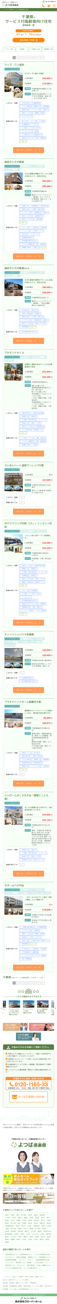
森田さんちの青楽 (14, 162)
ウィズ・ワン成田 (14, 64)
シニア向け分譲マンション (41, 1262)
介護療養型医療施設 (11, 1260)
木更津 (7, 1231)
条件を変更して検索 (27, 40)
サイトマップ (35, 1289)
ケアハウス (21, 1260)
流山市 (30, 1223)
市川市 (24, 1220)
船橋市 (18, 1220)
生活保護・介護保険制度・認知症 (12, 1286)
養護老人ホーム (32, 1257)
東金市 (44, 1228)
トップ (5, 9)
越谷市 (42, 1239)
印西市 (13, 1215)
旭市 (48, 1217)
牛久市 (25, 1228)
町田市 (31, 1236)
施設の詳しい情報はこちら (27, 150)
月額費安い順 (48, 49)
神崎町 (25, 1217)
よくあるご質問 (38, 1286)
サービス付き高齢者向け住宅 (13, 1268)
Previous (1, 1008)
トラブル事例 (24, 1280)
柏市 (19, 1223)
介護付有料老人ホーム (11, 1254)
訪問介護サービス (10, 1265)
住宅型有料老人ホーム (26, 1254)
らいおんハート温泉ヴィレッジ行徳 (24, 465)
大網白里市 (36, 1226)
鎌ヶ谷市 (13, 1223)
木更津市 (13, 1231)
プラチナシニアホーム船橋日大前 (22, 702)
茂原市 (43, 1226)
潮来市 (31, 1228)
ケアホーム (30, 1260)
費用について (39, 1276)
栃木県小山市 (47, 1231)
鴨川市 (24, 1226)
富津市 (47, 1239)
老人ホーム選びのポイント (10, 1280)
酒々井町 (23, 1215)
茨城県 (24, 1223)
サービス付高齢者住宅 (30, 1268)
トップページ (7, 1276)
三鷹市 (7, 1228)
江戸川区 (33, 1231)
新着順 (22, 49)
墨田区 (40, 1231)
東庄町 (37, 1217)
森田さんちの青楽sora (16, 268)
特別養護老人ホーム (45, 1257)
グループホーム (9, 1257)
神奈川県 (20, 1231)
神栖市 (7, 1239)
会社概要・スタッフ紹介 (10, 1289)
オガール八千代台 (14, 885)
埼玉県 (36, 1223)
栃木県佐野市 (9, 1234)
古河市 (30, 1239)
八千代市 (7, 1217)
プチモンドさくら (14, 352)
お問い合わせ (48, 1286)
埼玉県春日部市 (9, 1226)
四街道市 (42, 1215)
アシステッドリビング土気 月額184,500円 (28, 1011)
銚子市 (43, 1217)
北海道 (49, 1236)
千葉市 (49, 1220)
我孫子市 (42, 1223)
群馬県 (37, 1236)
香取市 (20, 1217)
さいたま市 (35, 1234)
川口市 (28, 1234)
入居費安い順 (35, 49)
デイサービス (21, 1265)
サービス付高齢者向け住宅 (42, 1254)
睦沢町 (7, 1236)
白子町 (36, 1239)
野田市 (7, 1223)
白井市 (30, 1215)
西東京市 (48, 1234)
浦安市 (30, 1220)
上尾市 (42, 1234)
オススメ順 (9, 49)
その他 (22, 141)
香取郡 (7, 1242)
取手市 (18, 1239)
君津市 (16, 1234)
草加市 (22, 1234)
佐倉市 (36, 1215)
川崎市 (20, 1236)
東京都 (49, 1223)
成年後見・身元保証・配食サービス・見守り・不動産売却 (19, 1283)
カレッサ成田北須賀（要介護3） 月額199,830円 (42, 1011)
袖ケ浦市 (13, 1228)
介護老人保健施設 (21, 1257)
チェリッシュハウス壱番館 (19, 634)
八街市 (13, 1220)
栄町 (18, 1215)
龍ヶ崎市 (37, 1228)
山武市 (29, 1226)
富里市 (14, 1217)
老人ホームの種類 (17, 1276)
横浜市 (25, 1236)
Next (55, 1008)
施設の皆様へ (28, 1286)
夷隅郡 (13, 1239)
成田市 (7, 1215)
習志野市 (36, 1220)
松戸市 (43, 1220)
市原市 (49, 1226)
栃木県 (43, 1236)
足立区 (24, 1239)
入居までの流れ (29, 1276)
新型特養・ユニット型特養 (23, 1262)
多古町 (31, 1217)
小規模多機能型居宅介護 (42, 1260)
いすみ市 (13, 1236)
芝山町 (18, 1226)
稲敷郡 (20, 1228)
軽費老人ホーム (46, 1265)
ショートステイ (9, 1262)
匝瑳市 (7, 1220)
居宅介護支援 (31, 1265)
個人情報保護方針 (24, 1289)
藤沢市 (27, 1231)
